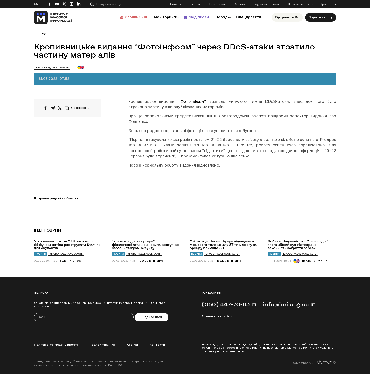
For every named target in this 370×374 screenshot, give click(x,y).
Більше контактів (215, 316)
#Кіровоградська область (56, 198)
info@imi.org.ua (286, 304)
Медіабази (192, 17)
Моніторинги (156, 17)
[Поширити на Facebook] (45, 108)
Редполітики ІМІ (102, 344)
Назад (41, 33)
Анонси (240, 4)
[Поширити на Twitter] (60, 108)
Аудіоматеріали (267, 4)
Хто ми (132, 344)
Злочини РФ (125, 17)
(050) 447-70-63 (226, 304)
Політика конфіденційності (56, 344)
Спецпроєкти (247, 17)
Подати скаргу (320, 17)
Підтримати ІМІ (287, 17)
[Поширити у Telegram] (52, 108)
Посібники (217, 4)
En (36, 4)
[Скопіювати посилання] (78, 108)
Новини (175, 4)
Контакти (157, 344)
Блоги (195, 4)
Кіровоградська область (66, 253)
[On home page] (53, 17)
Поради (218, 17)
